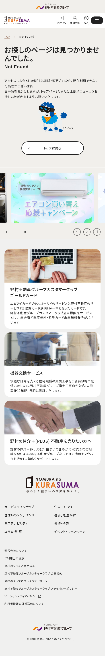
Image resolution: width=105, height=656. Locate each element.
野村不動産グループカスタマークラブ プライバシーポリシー (40, 588)
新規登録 (75, 23)
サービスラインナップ (19, 507)
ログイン (61, 23)
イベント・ (69, 531)
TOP (7, 36)
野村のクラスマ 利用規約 (19, 566)
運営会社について (15, 550)
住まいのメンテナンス (19, 515)
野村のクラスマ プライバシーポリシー (27, 581)
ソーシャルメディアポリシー (22, 596)
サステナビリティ (16, 523)
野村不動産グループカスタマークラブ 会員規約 (33, 573)
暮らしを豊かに (65, 515)
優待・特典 (61, 523)
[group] (52, 198)
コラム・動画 (13, 531)
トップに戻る (53, 148)
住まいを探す (63, 507)
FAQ (86, 23)
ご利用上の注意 (14, 558)
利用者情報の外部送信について (24, 603)
